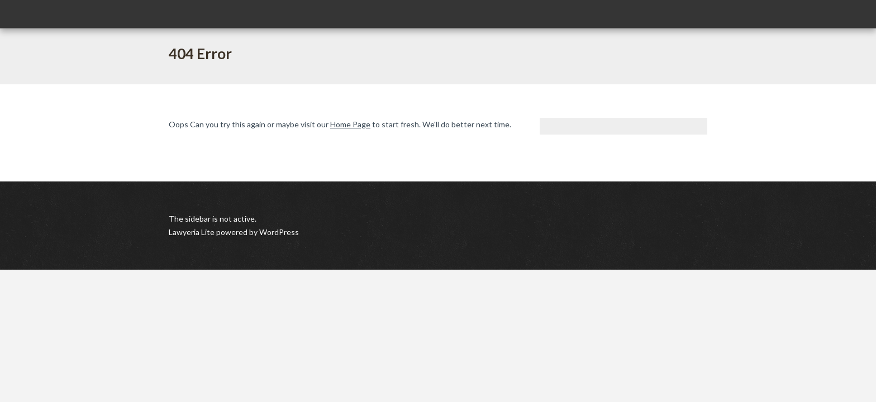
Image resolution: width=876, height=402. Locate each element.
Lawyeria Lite (192, 232)
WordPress (278, 232)
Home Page (350, 124)
